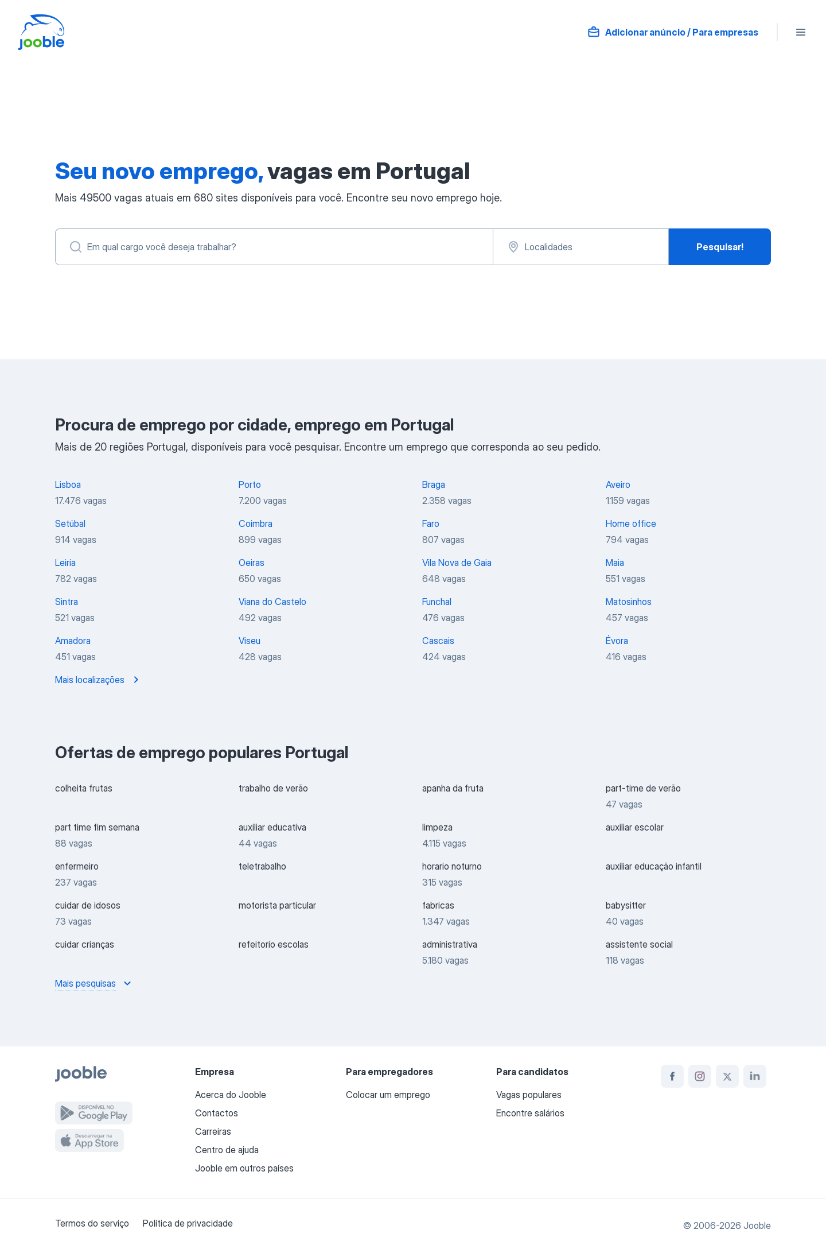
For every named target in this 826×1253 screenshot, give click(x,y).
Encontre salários (530, 1113)
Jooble (757, 1225)
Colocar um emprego (388, 1094)
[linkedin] (754, 1076)
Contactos (216, 1113)
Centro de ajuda (227, 1149)
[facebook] (672, 1076)
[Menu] (801, 32)
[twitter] (727, 1076)
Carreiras (213, 1131)
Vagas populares (529, 1094)
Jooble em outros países (244, 1168)
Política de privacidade (188, 1223)
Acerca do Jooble (230, 1094)
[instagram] (699, 1076)
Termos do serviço (92, 1223)
